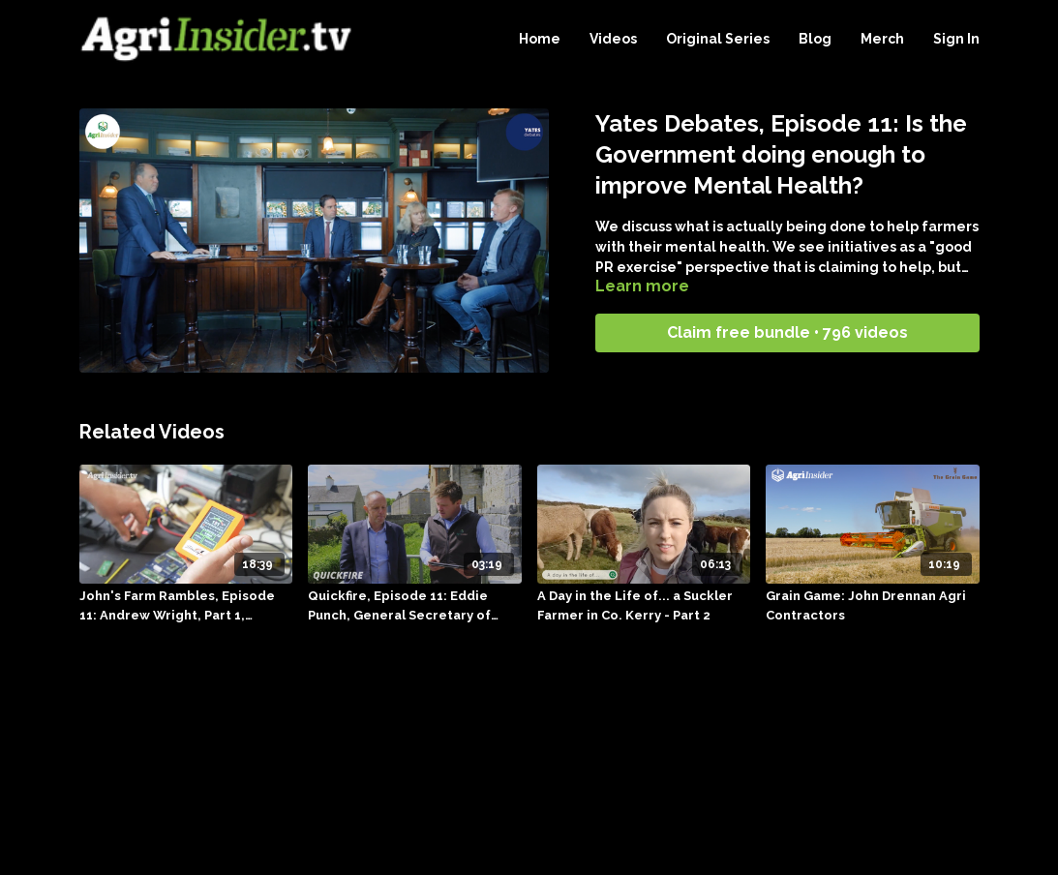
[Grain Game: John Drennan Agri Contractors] (873, 605)
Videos (613, 38)
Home (539, 38)
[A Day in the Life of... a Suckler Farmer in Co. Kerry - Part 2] (644, 605)
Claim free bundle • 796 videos (787, 332)
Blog (815, 38)
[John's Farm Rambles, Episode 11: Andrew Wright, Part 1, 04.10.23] (186, 605)
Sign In (956, 38)
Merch (882, 38)
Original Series (718, 38)
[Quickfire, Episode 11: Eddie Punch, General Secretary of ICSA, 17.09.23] (415, 605)
